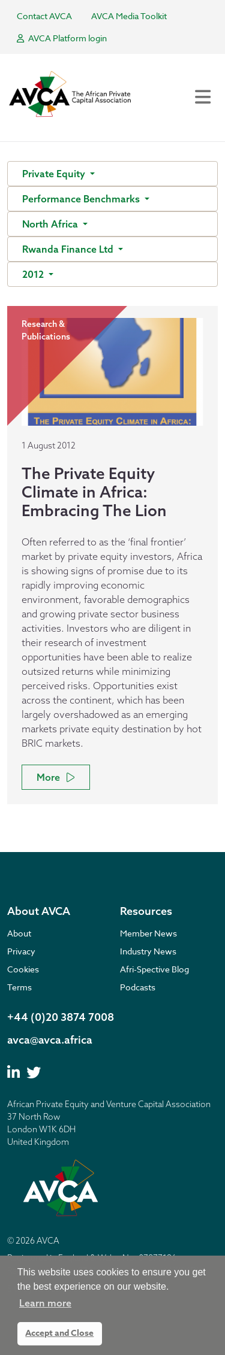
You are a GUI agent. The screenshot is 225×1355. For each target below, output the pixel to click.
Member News (148, 933)
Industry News (148, 951)
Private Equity (55, 174)
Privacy (21, 951)
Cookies (23, 969)
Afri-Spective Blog (154, 969)
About (19, 933)
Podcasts (137, 987)
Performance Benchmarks (82, 199)
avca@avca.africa (49, 1040)
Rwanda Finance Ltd (69, 249)
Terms (19, 987)
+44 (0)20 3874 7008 (60, 1017)
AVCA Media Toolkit (129, 16)
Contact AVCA (44, 16)
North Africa (51, 224)
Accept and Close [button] (59, 1333)
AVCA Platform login (62, 38)
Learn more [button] (45, 1303)
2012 (34, 274)
